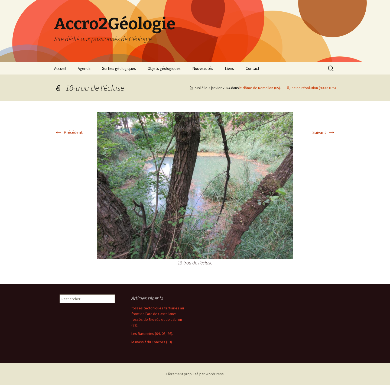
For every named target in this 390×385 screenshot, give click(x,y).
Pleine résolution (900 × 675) (313, 87)
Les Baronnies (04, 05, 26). (152, 333)
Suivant (324, 132)
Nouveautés (202, 68)
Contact (252, 68)
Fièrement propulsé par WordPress (195, 373)
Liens (229, 68)
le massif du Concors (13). (152, 341)
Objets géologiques (164, 68)
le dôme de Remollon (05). (260, 87)
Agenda (84, 68)
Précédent (68, 132)
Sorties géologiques (119, 68)
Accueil (60, 68)
